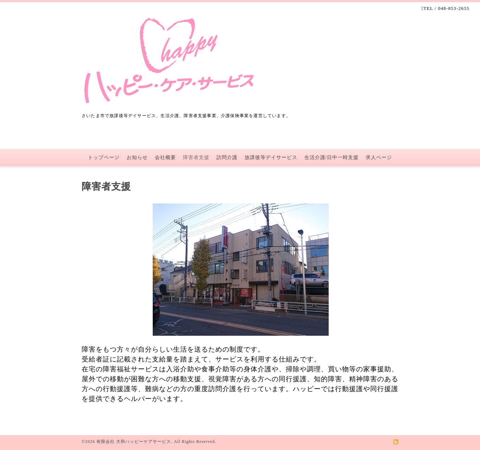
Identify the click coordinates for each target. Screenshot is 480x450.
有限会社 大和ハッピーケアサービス (133, 441)
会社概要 (165, 157)
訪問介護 (227, 157)
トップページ (104, 157)
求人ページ (379, 157)
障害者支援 (196, 157)
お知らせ (137, 157)
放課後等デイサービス (271, 157)
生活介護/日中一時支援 (331, 157)
